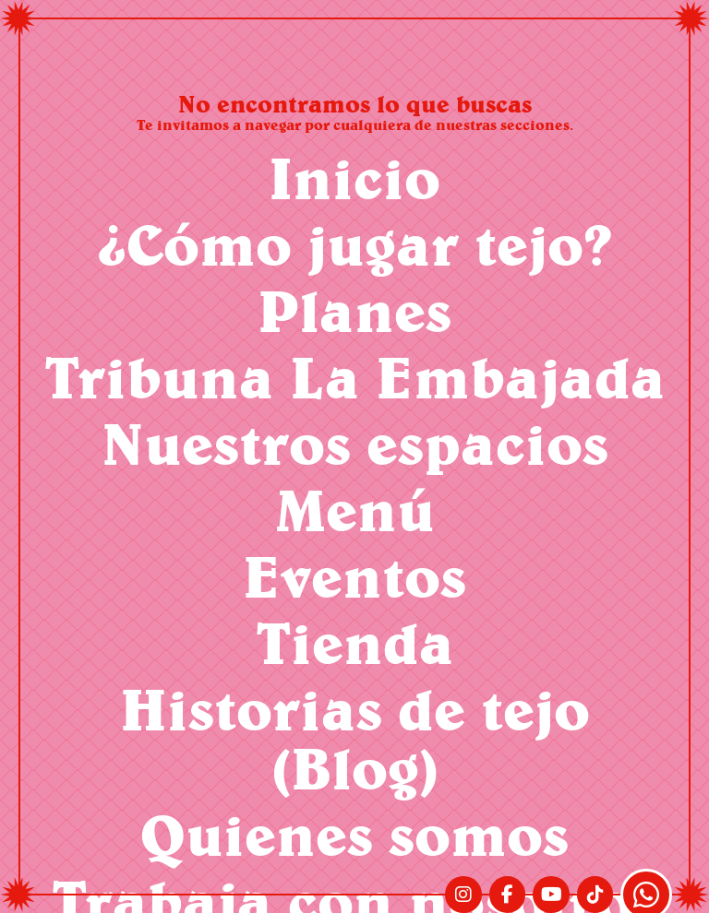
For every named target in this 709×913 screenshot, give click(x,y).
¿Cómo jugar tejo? (355, 244)
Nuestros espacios (355, 443)
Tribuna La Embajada (355, 376)
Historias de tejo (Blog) (355, 738)
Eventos (354, 576)
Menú (355, 509)
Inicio (354, 177)
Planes (354, 310)
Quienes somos (354, 834)
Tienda (355, 642)
